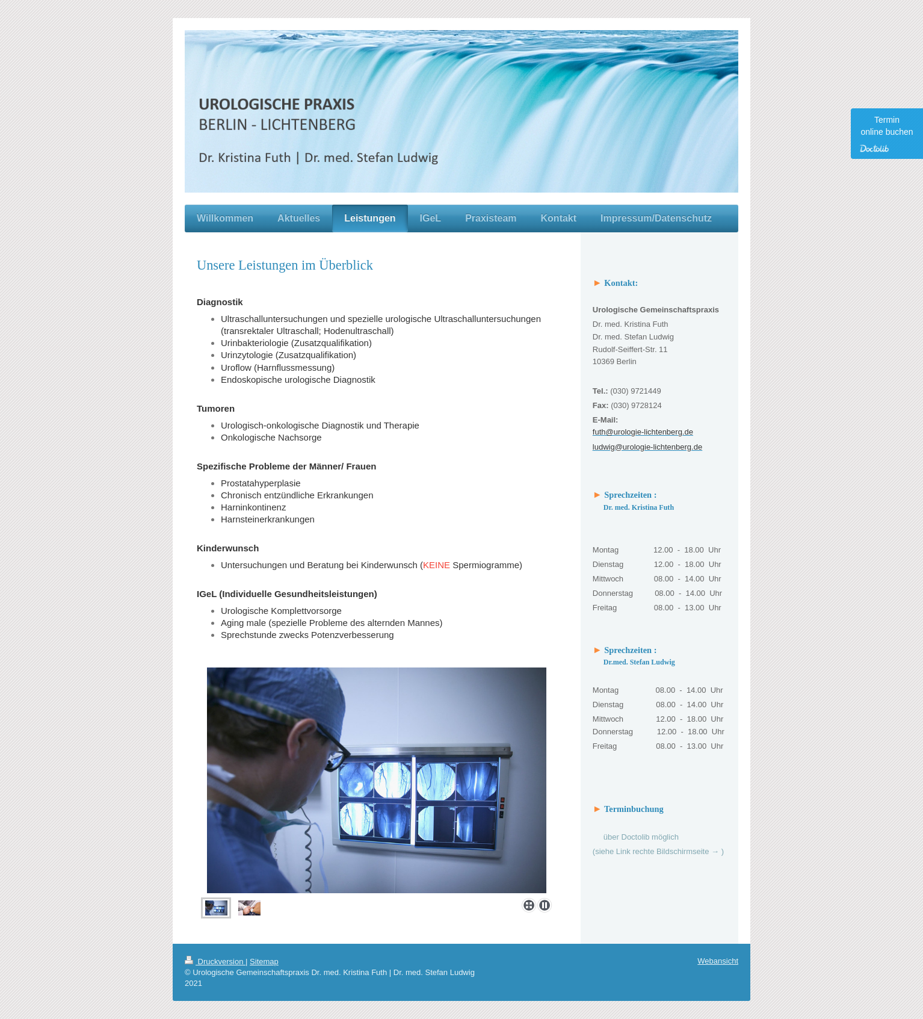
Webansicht (717, 960)
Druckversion (215, 961)
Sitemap (264, 961)
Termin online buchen (885, 134)
